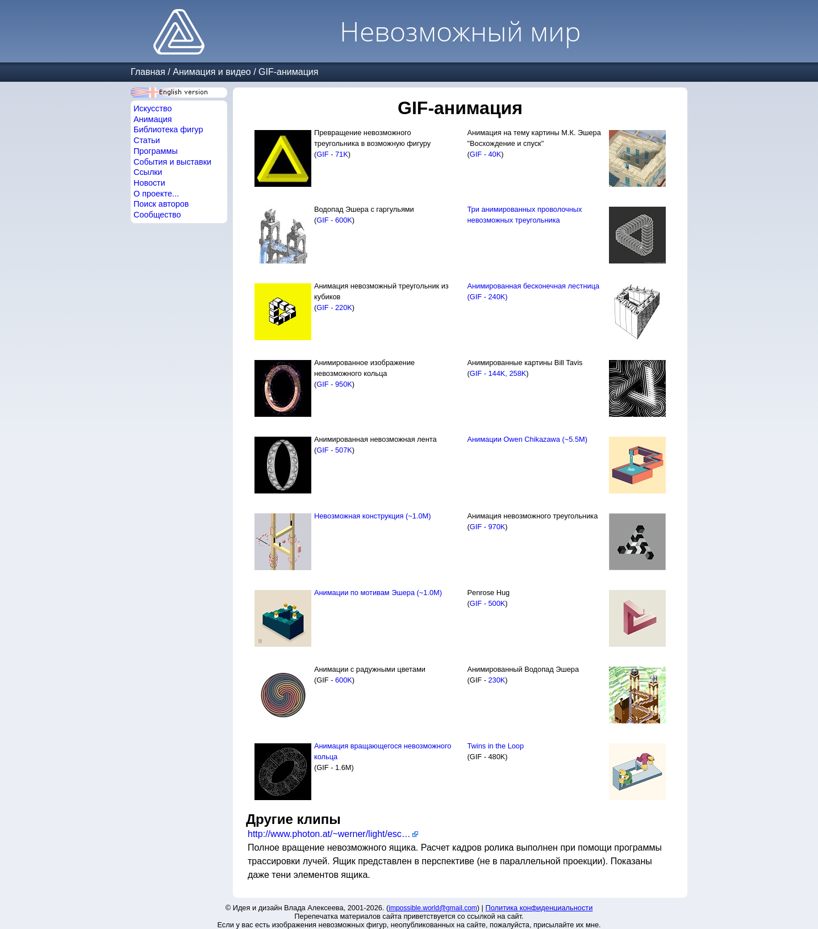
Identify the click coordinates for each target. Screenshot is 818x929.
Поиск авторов (161, 203)
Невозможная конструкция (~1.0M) (372, 516)
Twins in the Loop (496, 746)
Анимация (152, 119)
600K (343, 680)
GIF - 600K (334, 220)
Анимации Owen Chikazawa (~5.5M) (527, 439)
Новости (149, 182)
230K (496, 680)
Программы (155, 151)
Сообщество (157, 214)
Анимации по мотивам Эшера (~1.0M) (378, 592)
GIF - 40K (485, 154)
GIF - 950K (334, 384)
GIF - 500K (488, 603)
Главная (148, 72)
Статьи (146, 140)
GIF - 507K (334, 450)
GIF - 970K (488, 526)
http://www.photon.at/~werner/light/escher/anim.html (333, 834)
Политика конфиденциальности (539, 907)
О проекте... (156, 193)
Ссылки (147, 172)
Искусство (152, 108)
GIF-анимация (288, 72)
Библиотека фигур (168, 129)
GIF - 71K (332, 154)
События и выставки (172, 161)
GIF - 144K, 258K (498, 373)
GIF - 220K (334, 307)
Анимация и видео (212, 72)
